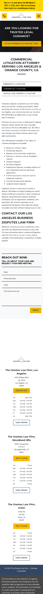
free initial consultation (11, 130)
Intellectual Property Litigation (19, 93)
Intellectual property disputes (17, 175)
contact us (23, 235)
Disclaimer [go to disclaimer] (22, 571)
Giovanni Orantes (16, 122)
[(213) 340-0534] (21, 390)
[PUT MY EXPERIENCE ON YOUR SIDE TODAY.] (21, 44)
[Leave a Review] (21, 422)
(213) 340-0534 (10, 235)
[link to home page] (21, 16)
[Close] (40, 5)
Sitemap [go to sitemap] (34, 568)
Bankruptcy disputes (14, 156)
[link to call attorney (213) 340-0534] (4, 16)
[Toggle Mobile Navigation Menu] (38, 16)
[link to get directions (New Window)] (21, 382)
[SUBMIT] (35, 310)
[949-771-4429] (21, 458)
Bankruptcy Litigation (14, 84)
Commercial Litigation (14, 88)
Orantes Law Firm (32, 109)
